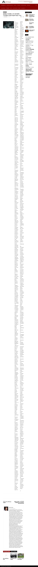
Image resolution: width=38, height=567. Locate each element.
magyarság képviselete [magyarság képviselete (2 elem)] (29, 54)
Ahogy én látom (15, 8)
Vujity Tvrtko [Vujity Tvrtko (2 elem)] (27, 68)
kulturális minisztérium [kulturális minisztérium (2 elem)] (29, 50)
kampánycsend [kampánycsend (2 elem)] (28, 46)
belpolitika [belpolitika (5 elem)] (27, 39)
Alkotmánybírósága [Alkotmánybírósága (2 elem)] (28, 38)
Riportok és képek (23, 5)
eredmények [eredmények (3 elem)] (27, 45)
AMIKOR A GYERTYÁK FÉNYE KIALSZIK (32, 30)
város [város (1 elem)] (26, 72)
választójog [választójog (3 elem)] (27, 71)
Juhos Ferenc (5, 16)
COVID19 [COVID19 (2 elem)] (27, 42)
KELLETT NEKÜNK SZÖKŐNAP (31, 23)
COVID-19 (11, 8)
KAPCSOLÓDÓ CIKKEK (7, 551)
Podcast (19, 8)
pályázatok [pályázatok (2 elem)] (27, 61)
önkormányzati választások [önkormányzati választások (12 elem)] (29, 74)
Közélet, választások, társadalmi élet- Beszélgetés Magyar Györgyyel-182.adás (32, 15)
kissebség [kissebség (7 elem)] (32, 49)
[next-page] (5, 561)
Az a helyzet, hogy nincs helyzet (20, 559)
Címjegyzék (28, 5)
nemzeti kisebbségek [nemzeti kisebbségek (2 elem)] (28, 57)
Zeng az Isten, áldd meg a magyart (7, 502)
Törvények (7, 8)
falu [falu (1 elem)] (30, 45)
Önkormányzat (3, 5)
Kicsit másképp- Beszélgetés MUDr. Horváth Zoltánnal (31, 27)
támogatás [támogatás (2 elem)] (27, 64)
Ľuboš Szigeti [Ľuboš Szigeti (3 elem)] (28, 77)
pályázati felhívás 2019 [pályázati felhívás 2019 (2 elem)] (29, 60)
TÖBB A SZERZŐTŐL (14, 551)
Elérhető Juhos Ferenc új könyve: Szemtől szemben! (31, 20)
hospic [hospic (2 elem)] (32, 45)
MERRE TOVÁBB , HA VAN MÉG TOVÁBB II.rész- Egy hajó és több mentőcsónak (19, 502)
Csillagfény (23, 8)
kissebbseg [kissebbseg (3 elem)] (27, 49)
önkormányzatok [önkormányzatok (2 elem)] (28, 76)
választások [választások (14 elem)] (29, 69)
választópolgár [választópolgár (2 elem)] (32, 71)
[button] (36, 5)
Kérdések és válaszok (10, 5)
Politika (15, 5)
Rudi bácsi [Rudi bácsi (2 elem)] (32, 61)
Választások (3, 8)
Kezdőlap (4, 10)
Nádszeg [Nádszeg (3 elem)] (27, 58)
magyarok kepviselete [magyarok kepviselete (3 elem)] (29, 53)
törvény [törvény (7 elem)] (27, 65)
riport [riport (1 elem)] (29, 61)
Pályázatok (18, 5)
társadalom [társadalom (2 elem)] (30, 64)
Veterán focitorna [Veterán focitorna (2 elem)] (28, 67)
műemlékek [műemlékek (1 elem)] (27, 56)
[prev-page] (3, 561)
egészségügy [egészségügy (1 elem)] (31, 42)
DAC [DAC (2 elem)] (29, 42)
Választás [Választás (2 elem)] (31, 68)
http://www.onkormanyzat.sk (12, 508)
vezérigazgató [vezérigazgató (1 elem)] (32, 67)
